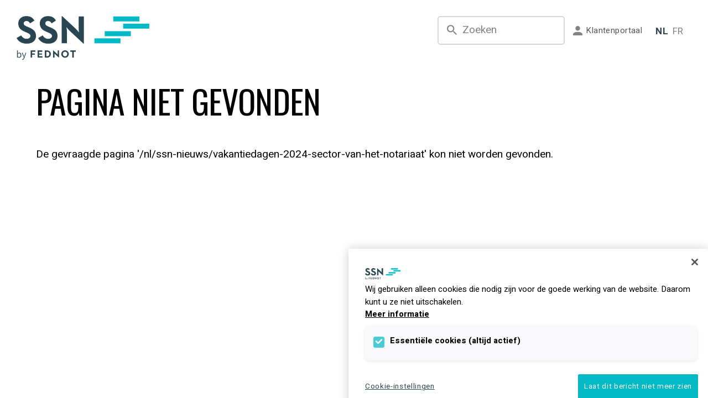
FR (678, 31)
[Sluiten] (695, 262)
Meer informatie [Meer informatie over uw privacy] (397, 314)
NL (661, 31)
